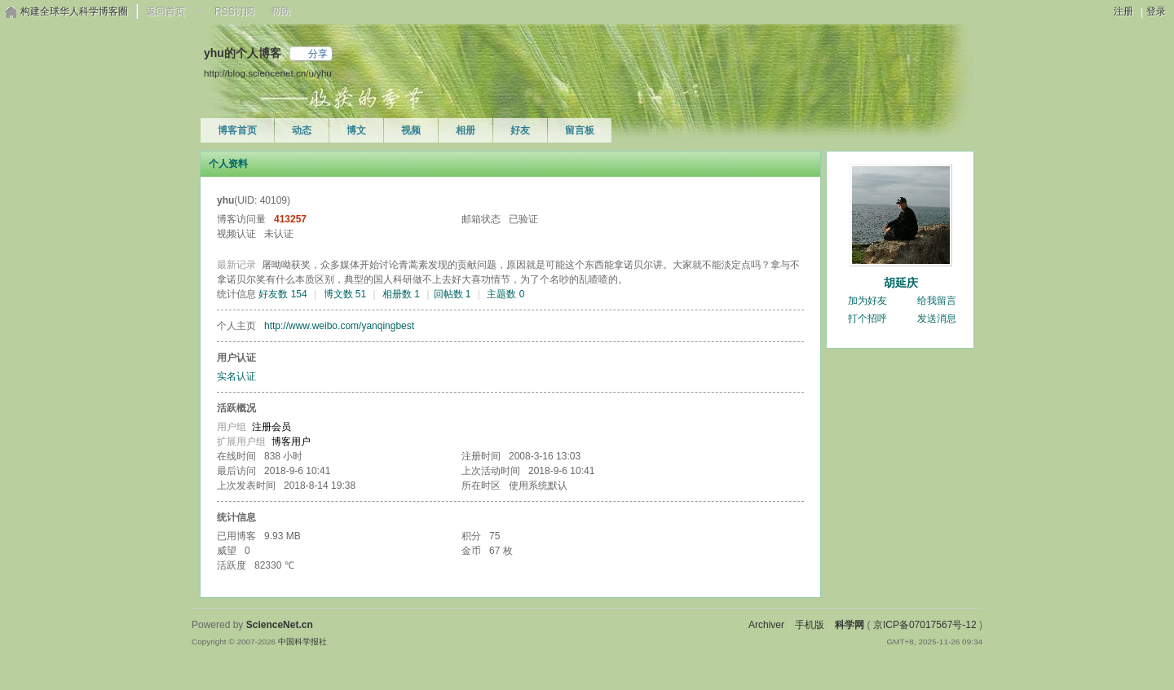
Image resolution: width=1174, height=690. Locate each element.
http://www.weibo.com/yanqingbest (339, 326)
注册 (1123, 11)
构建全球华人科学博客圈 (74, 11)
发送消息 (936, 318)
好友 (520, 130)
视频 (411, 130)
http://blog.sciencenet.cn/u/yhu (268, 73)
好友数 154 (282, 294)
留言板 (579, 130)
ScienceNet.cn (279, 625)
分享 (318, 53)
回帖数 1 (452, 294)
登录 (1156, 11)
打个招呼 (867, 318)
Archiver (766, 625)
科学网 (849, 625)
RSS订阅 (234, 11)
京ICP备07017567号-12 (925, 625)
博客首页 (237, 130)
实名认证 (236, 376)
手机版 (809, 625)
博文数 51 (345, 294)
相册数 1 (401, 294)
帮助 (280, 11)
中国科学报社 (302, 641)
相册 (465, 130)
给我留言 (936, 300)
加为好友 (867, 300)
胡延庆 (901, 282)
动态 (301, 130)
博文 (356, 130)
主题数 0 (505, 294)
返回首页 (165, 11)
